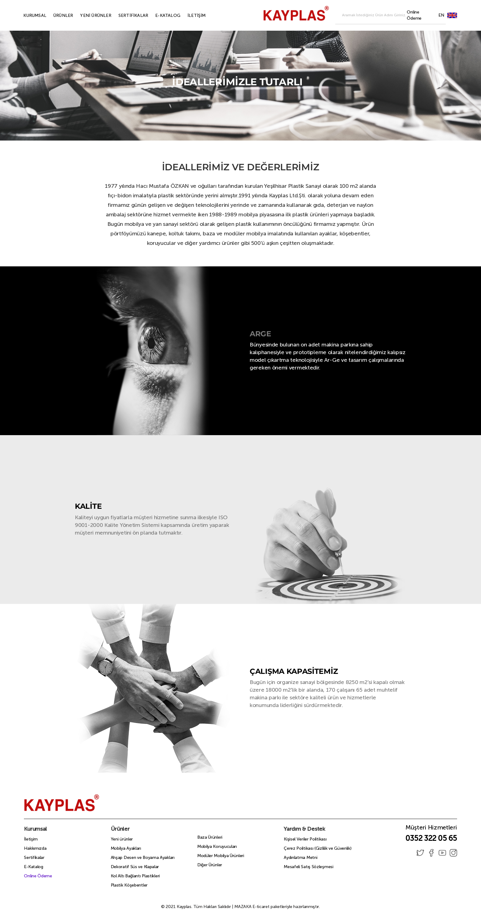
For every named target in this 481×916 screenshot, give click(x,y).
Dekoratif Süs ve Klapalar (135, 866)
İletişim (31, 839)
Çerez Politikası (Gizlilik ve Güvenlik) (317, 848)
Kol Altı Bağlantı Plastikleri (135, 876)
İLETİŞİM (189, 15)
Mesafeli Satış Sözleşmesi (308, 866)
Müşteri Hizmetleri (431, 829)
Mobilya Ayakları (126, 848)
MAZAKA (242, 906)
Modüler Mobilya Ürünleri (220, 855)
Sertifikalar (34, 857)
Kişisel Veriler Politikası (305, 839)
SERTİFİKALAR (126, 15)
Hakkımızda (35, 848)
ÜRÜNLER (56, 15)
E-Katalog (33, 866)
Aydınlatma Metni (300, 857)
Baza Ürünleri (209, 837)
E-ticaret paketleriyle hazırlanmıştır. (277, 906)
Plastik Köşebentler (129, 885)
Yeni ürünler (122, 839)
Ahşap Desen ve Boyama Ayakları (143, 857)
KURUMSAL (27, 15)
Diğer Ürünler (209, 865)
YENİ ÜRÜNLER (88, 15)
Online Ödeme (38, 876)
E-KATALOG (160, 15)
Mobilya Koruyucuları (217, 846)
